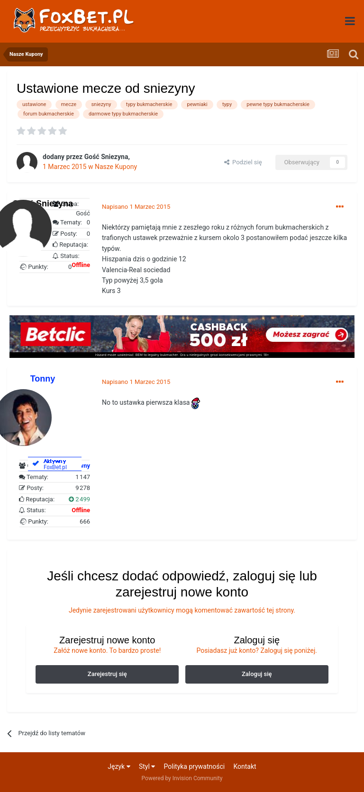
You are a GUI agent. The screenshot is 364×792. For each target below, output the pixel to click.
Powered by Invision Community (182, 778)
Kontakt (244, 766)
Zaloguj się (257, 673)
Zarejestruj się (107, 673)
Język (119, 766)
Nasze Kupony (116, 166)
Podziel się (243, 162)
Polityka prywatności (194, 766)
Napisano (136, 206)
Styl (147, 766)
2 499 (79, 499)
